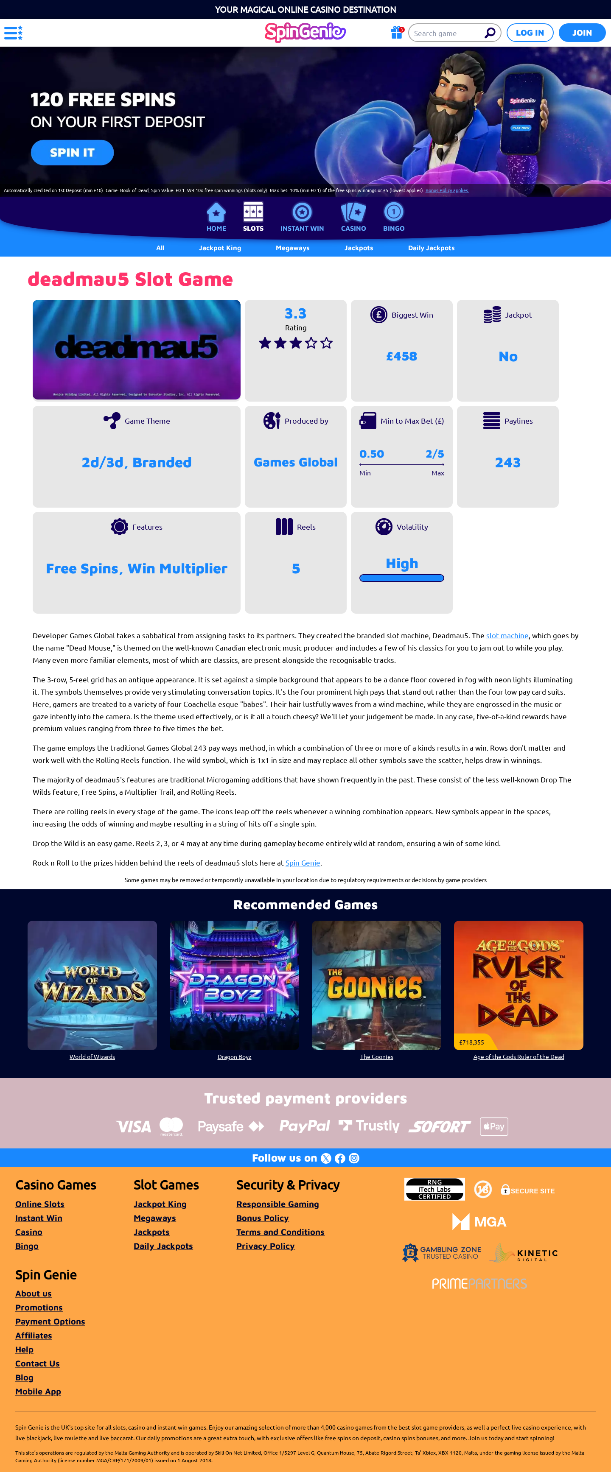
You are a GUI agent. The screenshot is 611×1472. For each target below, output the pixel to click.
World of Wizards (92, 1056)
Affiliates (33, 1335)
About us (33, 1293)
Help (24, 1349)
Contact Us (37, 1363)
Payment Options (50, 1321)
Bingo (394, 228)
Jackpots (152, 1232)
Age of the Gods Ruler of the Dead (519, 1056)
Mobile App (38, 1391)
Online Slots (39, 1204)
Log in (530, 32)
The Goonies (376, 1056)
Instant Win (302, 228)
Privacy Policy (265, 1246)
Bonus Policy (262, 1218)
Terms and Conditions (280, 1232)
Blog (24, 1377)
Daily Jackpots (163, 1246)
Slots (253, 228)
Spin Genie (303, 862)
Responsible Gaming (277, 1204)
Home (216, 228)
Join (582, 32)
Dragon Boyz (235, 1056)
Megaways (155, 1218)
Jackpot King (160, 1204)
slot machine (507, 635)
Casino (353, 228)
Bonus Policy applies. (447, 190)
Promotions (39, 1307)
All (160, 247)
